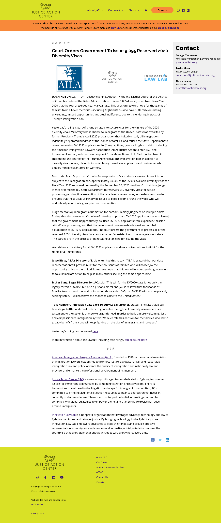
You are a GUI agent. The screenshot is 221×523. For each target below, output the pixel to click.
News (134, 10)
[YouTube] (61, 477)
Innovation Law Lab (64, 415)
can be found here (136, 340)
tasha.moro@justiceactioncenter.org (195, 75)
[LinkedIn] (53, 477)
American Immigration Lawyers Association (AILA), (83, 357)
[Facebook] (183, 10)
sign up (115, 27)
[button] (146, 10)
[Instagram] (178, 10)
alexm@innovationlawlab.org (191, 88)
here (95, 331)
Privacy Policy (37, 513)
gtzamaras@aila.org (186, 62)
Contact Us (102, 477)
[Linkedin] (188, 10)
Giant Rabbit (37, 504)
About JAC (95, 10)
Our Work (116, 10)
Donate (100, 482)
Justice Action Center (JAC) (68, 379)
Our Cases (101, 462)
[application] (101, 10)
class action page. (169, 27)
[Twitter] (160, 440)
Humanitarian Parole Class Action (110, 470)
